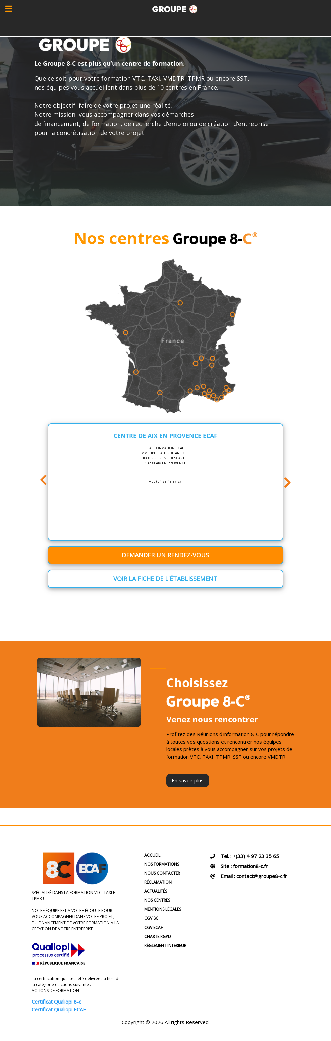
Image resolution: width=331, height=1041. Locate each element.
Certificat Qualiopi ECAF (59, 1009)
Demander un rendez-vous (165, 555)
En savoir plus (188, 780)
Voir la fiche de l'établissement (165, 579)
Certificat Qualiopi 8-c (56, 1001)
